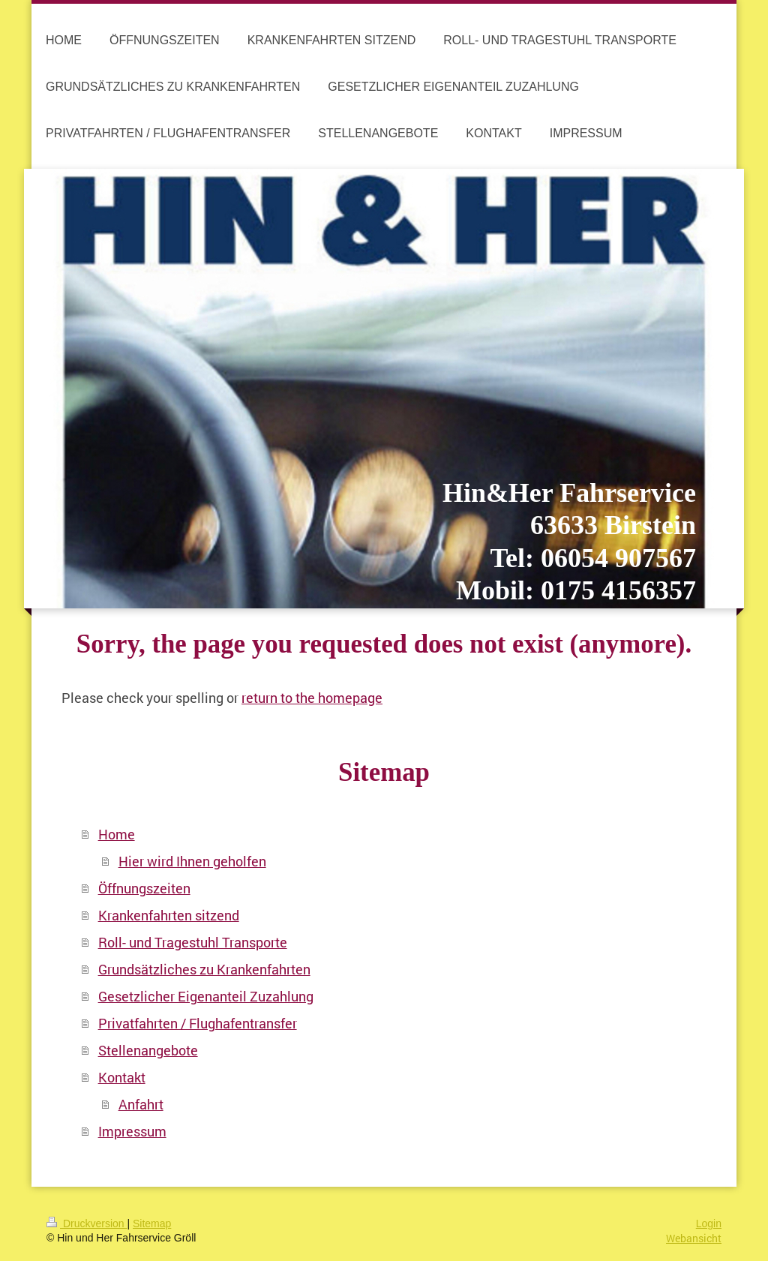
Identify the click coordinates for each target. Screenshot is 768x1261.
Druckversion (86, 1223)
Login (709, 1223)
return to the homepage (312, 698)
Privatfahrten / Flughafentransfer (197, 1023)
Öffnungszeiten (144, 888)
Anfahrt (141, 1104)
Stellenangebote (148, 1050)
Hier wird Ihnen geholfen (192, 861)
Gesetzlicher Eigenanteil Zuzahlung (206, 996)
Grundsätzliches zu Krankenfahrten (204, 969)
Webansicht (694, 1238)
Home (116, 834)
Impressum (132, 1131)
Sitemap (152, 1223)
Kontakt (122, 1077)
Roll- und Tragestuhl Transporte (192, 942)
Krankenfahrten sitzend (168, 915)
